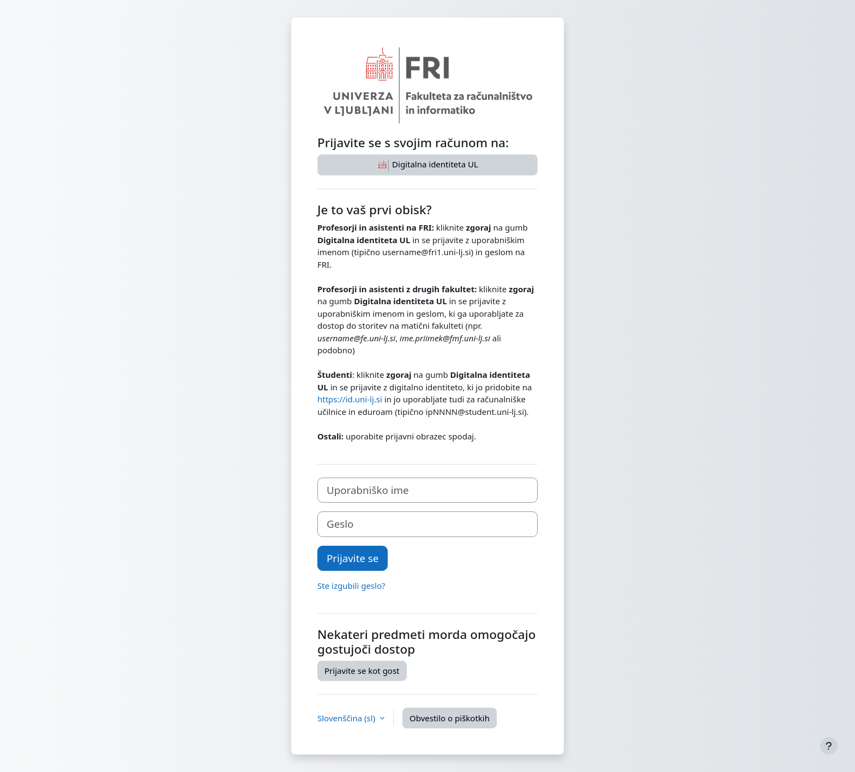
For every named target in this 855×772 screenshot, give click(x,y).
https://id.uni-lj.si (349, 399)
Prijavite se (352, 558)
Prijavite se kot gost (362, 670)
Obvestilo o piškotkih (450, 718)
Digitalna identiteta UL (427, 165)
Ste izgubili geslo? (351, 585)
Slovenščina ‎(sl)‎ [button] (347, 718)
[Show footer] (829, 746)
